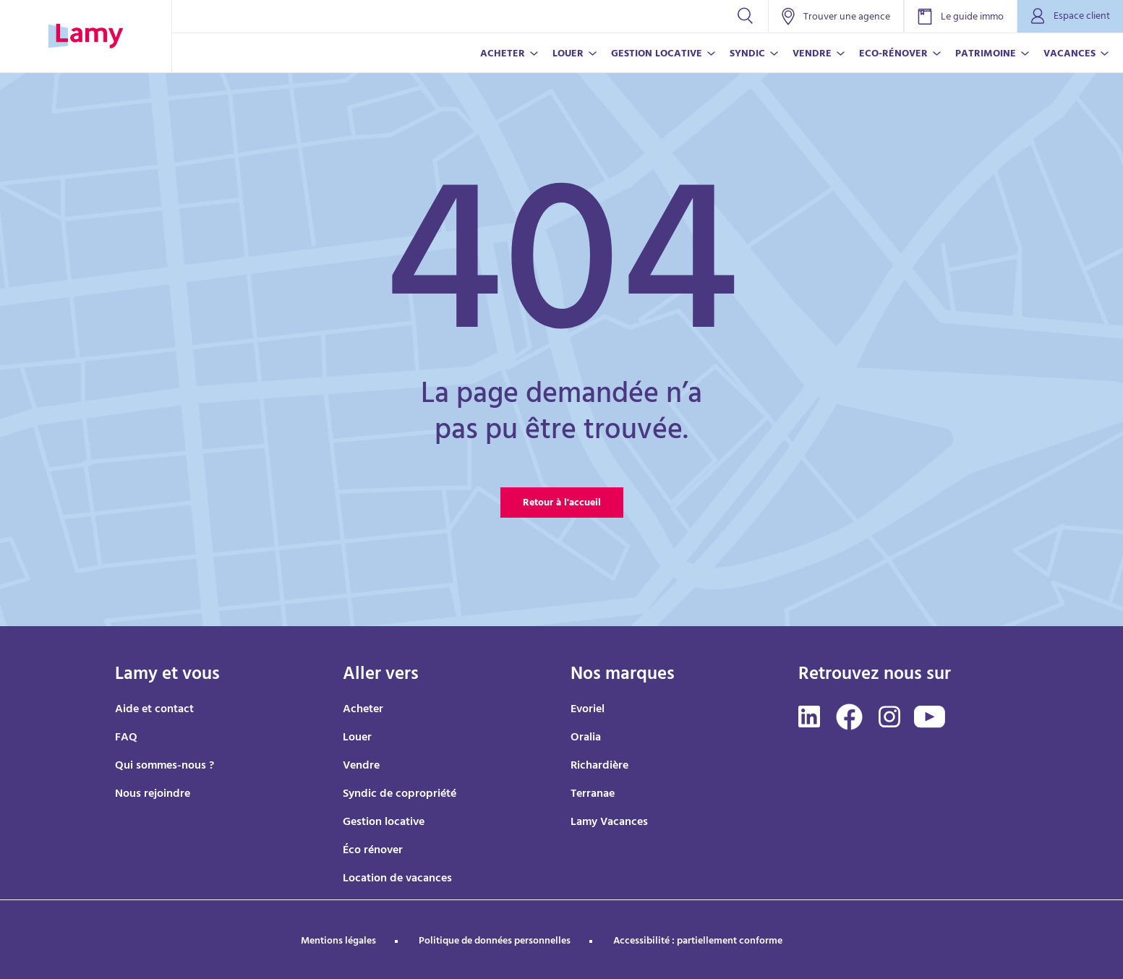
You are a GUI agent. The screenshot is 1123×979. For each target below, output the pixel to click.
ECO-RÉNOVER (893, 54)
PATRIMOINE (985, 54)
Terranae (593, 794)
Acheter (363, 710)
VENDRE (812, 54)
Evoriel (588, 710)
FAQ (126, 738)
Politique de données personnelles (495, 942)
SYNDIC (747, 54)
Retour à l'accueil (562, 503)
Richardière (599, 766)
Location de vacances (397, 879)
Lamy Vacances (609, 823)
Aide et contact (154, 710)
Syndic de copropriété (399, 794)
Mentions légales (338, 942)
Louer (357, 738)
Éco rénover (373, 851)
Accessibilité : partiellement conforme (697, 942)
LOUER (568, 54)
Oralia (586, 738)
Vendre (361, 766)
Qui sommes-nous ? (164, 766)
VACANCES (1069, 54)
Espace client (1070, 17)
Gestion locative (383, 823)
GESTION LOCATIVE (656, 54)
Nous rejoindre (152, 794)
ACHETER (502, 54)
